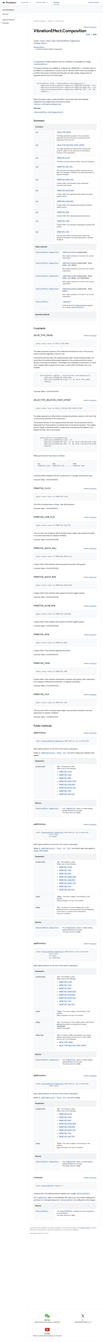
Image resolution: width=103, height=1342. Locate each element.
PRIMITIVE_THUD (63, 221)
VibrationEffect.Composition (47, 252)
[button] (13, 23)
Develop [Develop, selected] (56, 2)
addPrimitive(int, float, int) (53, 753)
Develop (50, 21)
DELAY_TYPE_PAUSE (64, 132)
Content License (85, 1228)
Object (43, 43)
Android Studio (93, 2)
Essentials (24, 2)
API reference (8, 10)
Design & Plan (41, 2)
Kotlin (88, 34)
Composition (70, 808)
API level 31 (93, 517)
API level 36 (93, 335)
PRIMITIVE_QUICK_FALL (65, 180)
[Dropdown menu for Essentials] (31, 2)
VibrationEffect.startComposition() (48, 112)
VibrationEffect (40, 64)
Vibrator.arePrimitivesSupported (47, 104)
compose (66, 302)
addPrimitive (68, 252)
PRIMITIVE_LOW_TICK (64, 167)
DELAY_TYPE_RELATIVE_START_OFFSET (70, 145)
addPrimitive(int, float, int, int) (56, 848)
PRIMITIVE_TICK (63, 232)
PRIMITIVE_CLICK (63, 158)
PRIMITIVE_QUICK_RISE (65, 190)
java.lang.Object (39, 47)
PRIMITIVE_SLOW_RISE (65, 201)
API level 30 (92, 27)
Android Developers (39, 21)
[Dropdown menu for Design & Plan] (48, 2)
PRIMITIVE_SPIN (63, 212)
